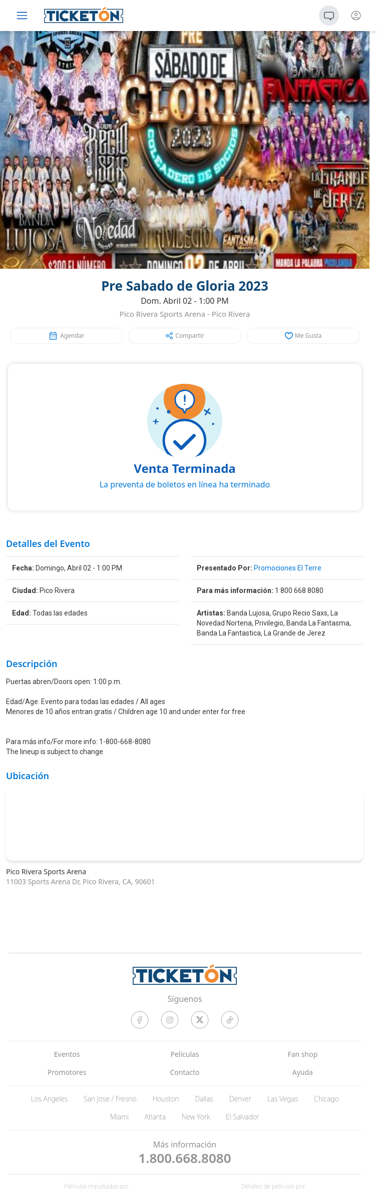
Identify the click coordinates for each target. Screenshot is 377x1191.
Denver (240, 1098)
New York (196, 1116)
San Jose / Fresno (110, 1098)
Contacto (184, 1072)
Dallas (204, 1098)
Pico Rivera (231, 314)
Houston (166, 1098)
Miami (119, 1116)
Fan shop (302, 1054)
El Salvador (242, 1116)
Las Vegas (282, 1098)
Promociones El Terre (287, 568)
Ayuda (302, 1072)
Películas (184, 1054)
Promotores (67, 1072)
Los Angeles (49, 1098)
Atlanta (155, 1116)
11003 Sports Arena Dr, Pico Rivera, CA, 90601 (80, 881)
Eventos (67, 1054)
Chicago (326, 1098)
